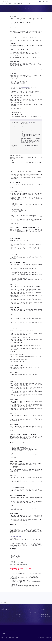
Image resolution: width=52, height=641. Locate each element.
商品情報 (10, 3)
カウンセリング (18, 616)
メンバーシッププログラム (44, 614)
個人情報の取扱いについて (25, 87)
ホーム (2, 602)
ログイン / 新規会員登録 (43, 1)
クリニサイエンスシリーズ (33, 614)
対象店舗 (28, 122)
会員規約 (6, 637)
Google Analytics (13, 534)
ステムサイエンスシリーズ (33, 612)
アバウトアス (18, 609)
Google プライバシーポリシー (15, 536)
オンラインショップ (8, 629)
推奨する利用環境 (11, 637)
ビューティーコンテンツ (20, 619)
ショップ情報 (14, 3)
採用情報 (17, 637)
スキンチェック (18, 614)
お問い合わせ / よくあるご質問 (45, 616)
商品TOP (30, 609)
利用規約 (2, 637)
